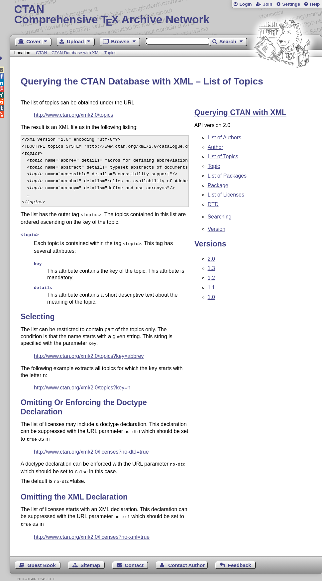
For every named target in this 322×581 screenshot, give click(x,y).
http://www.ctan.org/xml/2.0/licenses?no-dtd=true (91, 446)
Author (215, 147)
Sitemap (90, 556)
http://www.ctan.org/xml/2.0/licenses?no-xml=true (92, 528)
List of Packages (227, 176)
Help (315, 4)
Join (267, 4)
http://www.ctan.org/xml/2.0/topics (73, 115)
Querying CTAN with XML (240, 112)
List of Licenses (226, 195)
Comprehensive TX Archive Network (165, 15)
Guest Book (42, 556)
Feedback (239, 556)
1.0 (211, 297)
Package (218, 185)
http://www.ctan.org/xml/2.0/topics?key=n (82, 383)
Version (216, 229)
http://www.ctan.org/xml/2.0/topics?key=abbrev (89, 352)
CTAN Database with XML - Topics (84, 52)
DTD (213, 204)
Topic (214, 166)
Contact (134, 556)
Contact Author (186, 556)
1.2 (211, 278)
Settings (291, 4)
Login (245, 4)
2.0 (211, 259)
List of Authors (224, 137)
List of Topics (223, 156)
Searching (220, 216)
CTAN (41, 52)
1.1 (211, 287)
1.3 (211, 268)
